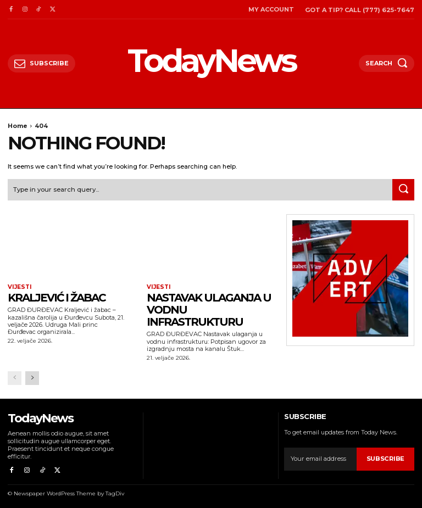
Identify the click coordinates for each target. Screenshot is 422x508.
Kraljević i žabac (57, 297)
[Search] (403, 189)
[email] (320, 458)
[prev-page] (14, 377)
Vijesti (19, 286)
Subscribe (385, 458)
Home (17, 126)
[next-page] (32, 377)
